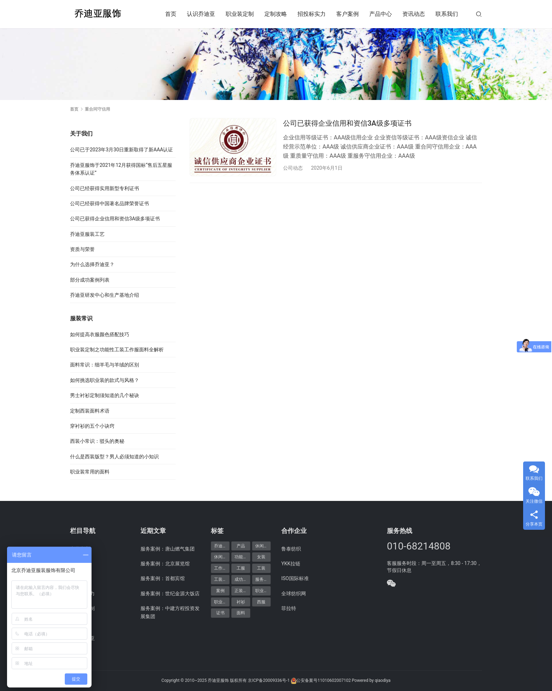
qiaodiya (382, 680)
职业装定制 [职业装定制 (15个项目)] (222, 601)
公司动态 (293, 168)
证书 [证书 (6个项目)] (220, 612)
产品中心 (380, 14)
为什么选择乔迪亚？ (92, 264)
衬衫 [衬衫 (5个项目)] (241, 601)
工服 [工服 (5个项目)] (241, 568)
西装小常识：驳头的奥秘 (97, 441)
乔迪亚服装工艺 (87, 234)
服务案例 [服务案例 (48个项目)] (263, 579)
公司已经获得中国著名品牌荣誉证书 (109, 203)
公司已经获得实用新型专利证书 (104, 188)
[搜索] (479, 14)
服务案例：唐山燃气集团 (167, 549)
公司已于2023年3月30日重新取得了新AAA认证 (121, 149)
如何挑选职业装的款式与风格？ (104, 380)
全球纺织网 (293, 593)
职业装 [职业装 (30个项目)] (261, 590)
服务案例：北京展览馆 (165, 563)
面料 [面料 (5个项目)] (241, 612)
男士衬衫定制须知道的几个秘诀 (104, 395)
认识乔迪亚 (201, 14)
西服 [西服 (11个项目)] (261, 601)
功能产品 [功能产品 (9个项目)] (242, 556)
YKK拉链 (290, 563)
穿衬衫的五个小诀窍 (92, 426)
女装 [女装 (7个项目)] (261, 556)
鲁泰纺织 (291, 549)
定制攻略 (275, 14)
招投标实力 (311, 14)
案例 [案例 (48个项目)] (220, 590)
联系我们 (446, 14)
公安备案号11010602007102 (323, 680)
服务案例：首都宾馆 (162, 578)
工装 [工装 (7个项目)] (261, 568)
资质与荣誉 (82, 249)
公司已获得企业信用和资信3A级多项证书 (347, 123)
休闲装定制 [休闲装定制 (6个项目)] (222, 556)
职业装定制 (240, 14)
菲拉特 (288, 608)
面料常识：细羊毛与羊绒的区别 (104, 365)
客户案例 (347, 14)
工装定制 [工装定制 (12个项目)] (222, 579)
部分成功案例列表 (89, 280)
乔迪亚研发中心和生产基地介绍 (104, 295)
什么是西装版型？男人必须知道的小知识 (114, 456)
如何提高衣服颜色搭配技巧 (99, 334)
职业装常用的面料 (89, 472)
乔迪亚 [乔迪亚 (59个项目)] (220, 546)
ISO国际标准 (295, 578)
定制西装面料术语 (89, 411)
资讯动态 (413, 14)
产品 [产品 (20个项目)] (241, 546)
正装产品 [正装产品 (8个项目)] (242, 590)
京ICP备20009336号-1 (269, 680)
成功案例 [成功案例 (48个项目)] (242, 579)
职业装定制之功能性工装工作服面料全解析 (117, 349)
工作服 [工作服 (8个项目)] (220, 568)
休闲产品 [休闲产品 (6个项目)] (263, 546)
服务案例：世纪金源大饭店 (170, 593)
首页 (170, 14)
